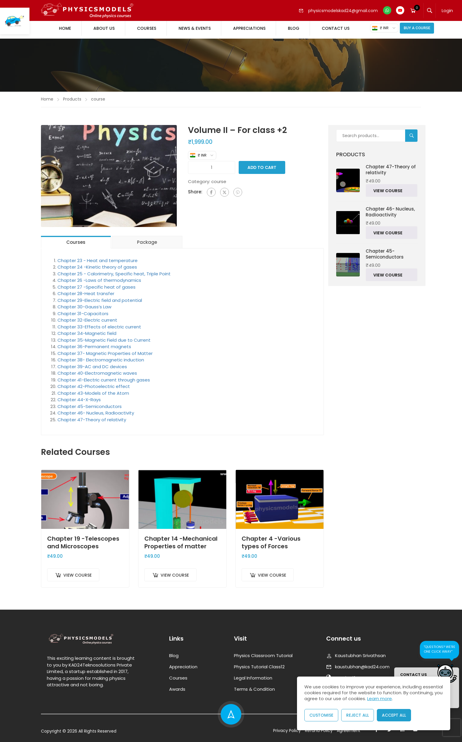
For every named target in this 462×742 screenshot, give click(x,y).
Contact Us (335, 28)
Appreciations (249, 28)
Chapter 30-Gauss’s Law (84, 304)
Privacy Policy (287, 727)
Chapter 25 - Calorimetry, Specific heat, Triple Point (114, 271)
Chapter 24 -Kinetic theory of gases (97, 264)
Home (65, 28)
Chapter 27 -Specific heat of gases (96, 284)
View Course (77, 572)
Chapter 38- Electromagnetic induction (100, 357)
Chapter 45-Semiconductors (89, 403)
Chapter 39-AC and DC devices (92, 364)
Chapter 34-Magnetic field (86, 330)
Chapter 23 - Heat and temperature (97, 257)
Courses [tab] (75, 239)
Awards (177, 686)
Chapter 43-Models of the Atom (93, 390)
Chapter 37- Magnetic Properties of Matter (105, 350)
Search (414, 133)
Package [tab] (147, 239)
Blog (293, 28)
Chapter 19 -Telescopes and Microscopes (83, 539)
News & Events (195, 28)
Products (72, 96)
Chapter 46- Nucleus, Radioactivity (95, 410)
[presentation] (452, 728)
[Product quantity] (211, 164)
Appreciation (183, 663)
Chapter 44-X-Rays (79, 397)
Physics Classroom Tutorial (263, 652)
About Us (104, 28)
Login (447, 10)
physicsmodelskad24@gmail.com (338, 11)
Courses (146, 28)
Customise (321, 715)
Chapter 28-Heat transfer (85, 290)
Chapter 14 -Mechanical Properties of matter (180, 539)
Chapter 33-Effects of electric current (99, 324)
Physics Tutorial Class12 (259, 663)
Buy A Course (417, 28)
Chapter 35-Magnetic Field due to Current (104, 337)
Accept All (394, 715)
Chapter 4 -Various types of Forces (271, 539)
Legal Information (253, 675)
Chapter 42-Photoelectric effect (93, 383)
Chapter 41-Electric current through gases (103, 377)
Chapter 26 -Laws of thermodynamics (99, 277)
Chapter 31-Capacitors (82, 310)
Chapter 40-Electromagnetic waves (97, 370)
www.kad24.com (347, 675)
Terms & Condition (254, 686)
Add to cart (262, 164)
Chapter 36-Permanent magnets (94, 343)
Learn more (379, 698)
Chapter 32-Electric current (87, 317)
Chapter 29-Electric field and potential (99, 297)
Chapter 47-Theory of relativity (91, 417)
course (98, 96)
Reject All (357, 715)
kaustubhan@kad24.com (358, 663)
